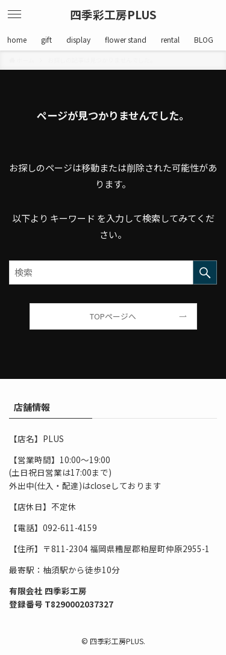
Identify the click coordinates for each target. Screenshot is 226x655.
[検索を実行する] (205, 272)
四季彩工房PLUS (113, 14)
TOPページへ (113, 316)
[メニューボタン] (14, 14)
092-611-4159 (70, 527)
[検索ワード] (113, 272)
